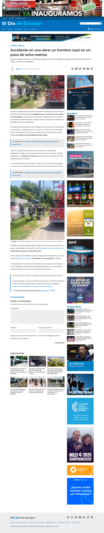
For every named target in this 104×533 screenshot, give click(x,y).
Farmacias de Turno (20, 18)
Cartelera (9, 29)
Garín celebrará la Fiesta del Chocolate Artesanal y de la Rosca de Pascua (83, 117)
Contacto (11, 18)
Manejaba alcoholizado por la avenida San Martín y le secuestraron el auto (37, 371)
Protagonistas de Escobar (64, 522)
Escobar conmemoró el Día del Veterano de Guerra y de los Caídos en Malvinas (18, 371)
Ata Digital (56, 526)
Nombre (13, 328)
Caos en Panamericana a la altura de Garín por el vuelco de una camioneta (55, 391)
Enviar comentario (59, 342)
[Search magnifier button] (101, 23)
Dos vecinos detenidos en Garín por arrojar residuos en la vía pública (18, 391)
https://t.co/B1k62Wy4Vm (21, 286)
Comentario (15, 308)
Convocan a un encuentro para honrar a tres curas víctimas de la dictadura (83, 331)
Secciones (32, 29)
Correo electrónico (46, 328)
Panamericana (18, 29)
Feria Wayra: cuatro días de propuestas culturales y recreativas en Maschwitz (83, 124)
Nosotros (4, 18)
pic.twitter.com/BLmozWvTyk (41, 286)
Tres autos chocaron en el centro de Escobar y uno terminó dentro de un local (83, 317)
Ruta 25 (26, 29)
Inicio (3, 29)
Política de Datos (40, 522)
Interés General (17, 46)
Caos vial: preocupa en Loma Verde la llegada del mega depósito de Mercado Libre (55, 371)
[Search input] (90, 23)
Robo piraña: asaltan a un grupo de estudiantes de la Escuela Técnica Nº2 (83, 324)
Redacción (19, 69)
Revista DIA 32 (76, 522)
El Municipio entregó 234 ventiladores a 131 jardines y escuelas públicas (83, 338)
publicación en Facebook (22, 258)
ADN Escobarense (50, 522)
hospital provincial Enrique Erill (52, 248)
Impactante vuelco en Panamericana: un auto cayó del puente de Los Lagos (84, 310)
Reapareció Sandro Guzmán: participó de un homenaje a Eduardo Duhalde (84, 138)
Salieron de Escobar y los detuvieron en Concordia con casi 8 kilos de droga (84, 131)
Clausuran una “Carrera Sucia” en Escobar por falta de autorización (37, 390)
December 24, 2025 (48, 291)
